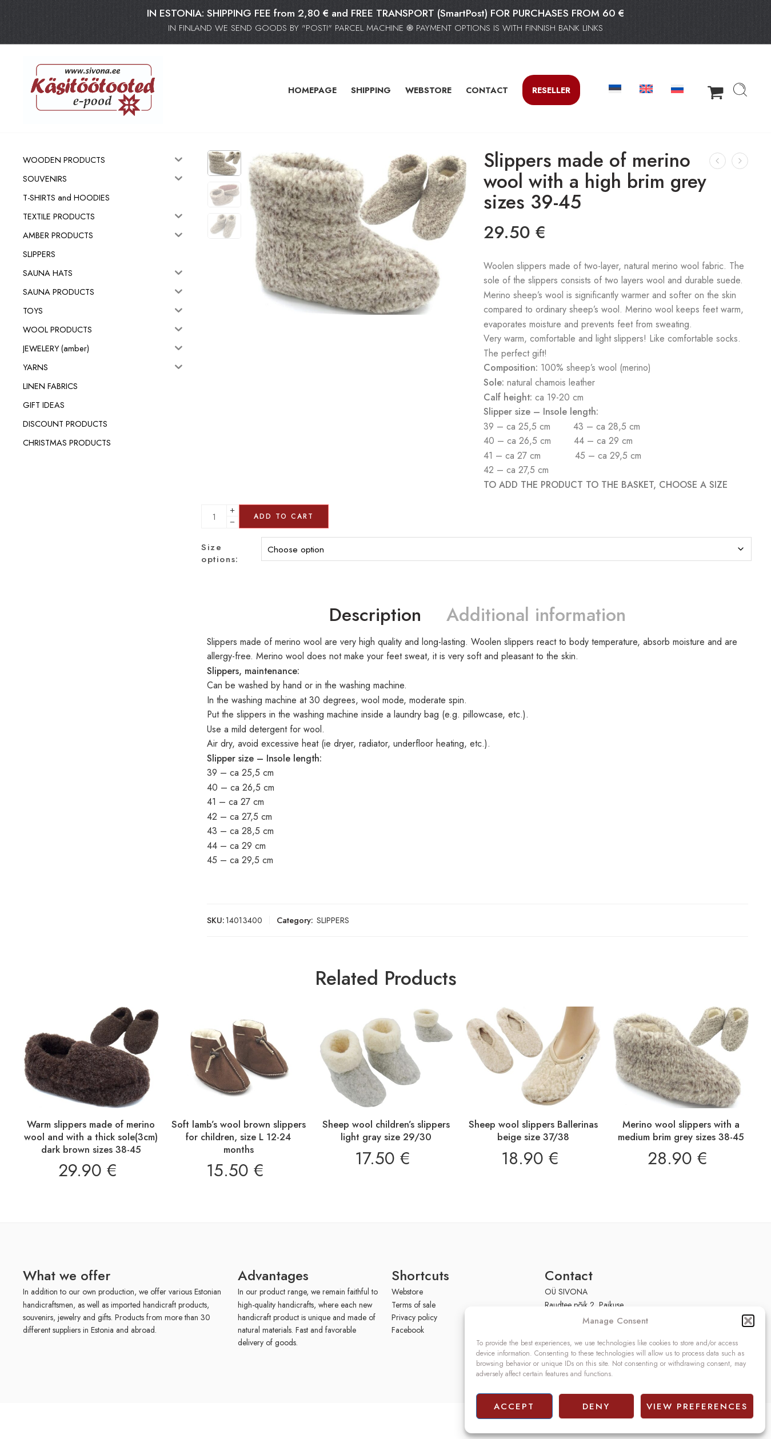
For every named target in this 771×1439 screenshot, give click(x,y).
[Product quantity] (214, 516)
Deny (596, 1406)
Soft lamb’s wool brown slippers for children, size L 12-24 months (238, 1136)
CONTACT (487, 90)
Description (375, 615)
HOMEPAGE (312, 90)
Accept (514, 1406)
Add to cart (284, 516)
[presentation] (73, 1420)
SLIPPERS (333, 920)
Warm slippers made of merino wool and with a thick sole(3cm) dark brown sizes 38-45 (91, 1136)
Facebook (408, 1330)
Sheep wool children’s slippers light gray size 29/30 (386, 1130)
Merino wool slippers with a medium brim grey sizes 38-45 (681, 1130)
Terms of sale (414, 1304)
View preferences (697, 1406)
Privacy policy (414, 1317)
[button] (748, 1320)
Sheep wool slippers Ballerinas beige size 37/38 (533, 1130)
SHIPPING (371, 90)
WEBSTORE (428, 90)
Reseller (551, 90)
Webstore (407, 1291)
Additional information (536, 615)
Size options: (219, 554)
